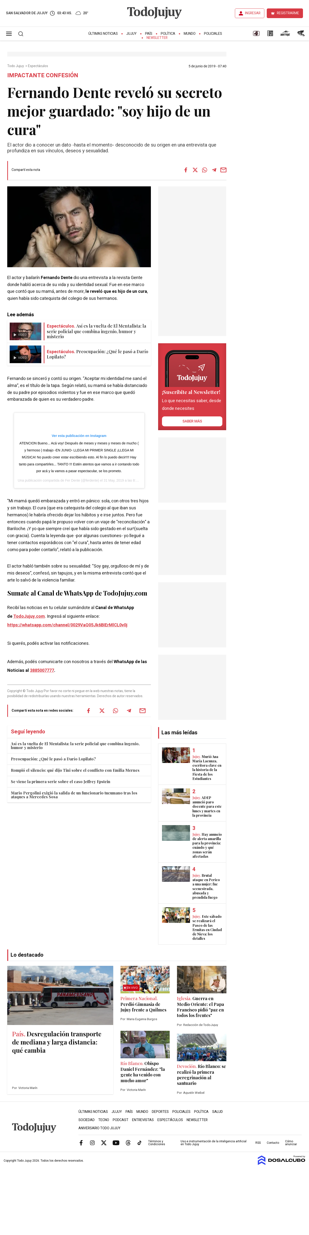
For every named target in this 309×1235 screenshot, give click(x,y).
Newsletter (157, 37)
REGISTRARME (288, 13)
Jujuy (131, 33)
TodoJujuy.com (29, 616)
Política (168, 33)
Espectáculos (38, 66)
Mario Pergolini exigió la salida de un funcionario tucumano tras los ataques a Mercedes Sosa (74, 794)
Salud (217, 1111)
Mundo (190, 33)
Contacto (273, 1143)
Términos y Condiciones (156, 1142)
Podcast (120, 1120)
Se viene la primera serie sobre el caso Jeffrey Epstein (60, 781)
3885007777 (42, 670)
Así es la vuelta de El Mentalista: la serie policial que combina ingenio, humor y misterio (75, 745)
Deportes (160, 1111)
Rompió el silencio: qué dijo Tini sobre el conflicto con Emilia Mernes (75, 770)
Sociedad (86, 1120)
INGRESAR (252, 13)
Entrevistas (143, 1120)
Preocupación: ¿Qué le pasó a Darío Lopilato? (53, 758)
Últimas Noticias (103, 33)
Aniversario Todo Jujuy (99, 1128)
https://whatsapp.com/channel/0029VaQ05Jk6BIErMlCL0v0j (67, 625)
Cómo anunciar (291, 1142)
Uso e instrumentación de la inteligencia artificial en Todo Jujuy (213, 1142)
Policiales (213, 33)
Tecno (103, 1120)
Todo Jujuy (16, 66)
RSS (258, 1143)
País (148, 33)
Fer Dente (72, 480)
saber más (192, 421)
